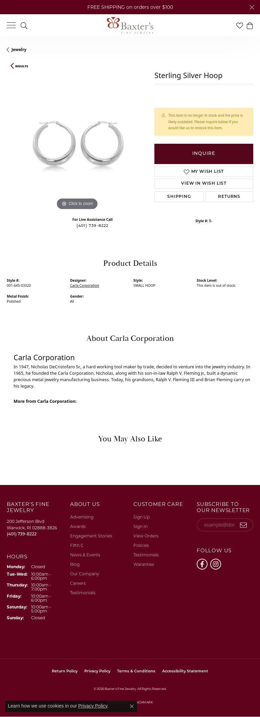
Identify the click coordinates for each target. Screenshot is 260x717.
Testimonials (82, 592)
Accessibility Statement (185, 671)
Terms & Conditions (136, 671)
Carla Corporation (84, 285)
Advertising (81, 516)
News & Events (85, 554)
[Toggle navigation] (11, 25)
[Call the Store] (22, 533)
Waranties (143, 564)
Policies (141, 545)
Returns (229, 197)
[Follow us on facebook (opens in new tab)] (202, 564)
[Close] (251, 7)
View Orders (145, 535)
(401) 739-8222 (93, 226)
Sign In (140, 526)
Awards (78, 526)
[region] (77, 141)
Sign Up (141, 516)
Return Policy (65, 671)
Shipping (179, 197)
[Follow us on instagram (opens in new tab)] (215, 564)
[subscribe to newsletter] (243, 525)
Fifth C (77, 545)
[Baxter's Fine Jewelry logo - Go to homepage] (130, 25)
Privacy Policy (97, 671)
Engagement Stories (91, 535)
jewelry (19, 49)
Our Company (84, 573)
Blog (75, 564)
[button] (24, 25)
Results (21, 66)
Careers (78, 583)
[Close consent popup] (132, 706)
